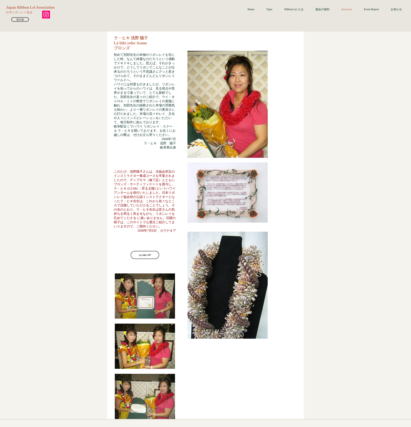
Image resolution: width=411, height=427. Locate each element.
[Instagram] (46, 14)
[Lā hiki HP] (145, 255)
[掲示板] (20, 19)
